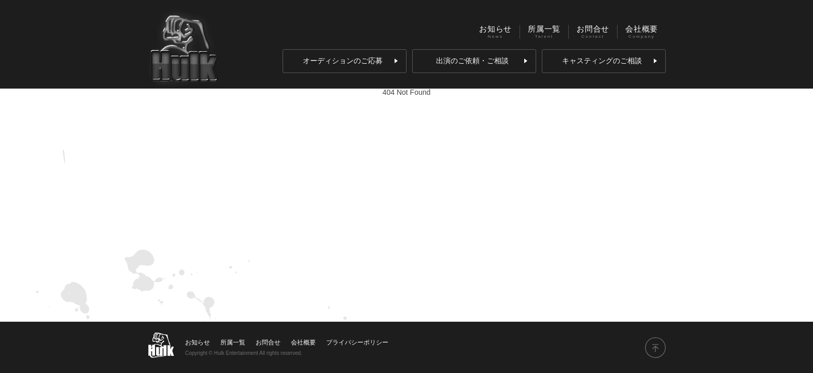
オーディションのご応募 (350, 61)
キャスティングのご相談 (609, 61)
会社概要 (641, 29)
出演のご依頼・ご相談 (481, 61)
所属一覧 (544, 29)
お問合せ (593, 29)
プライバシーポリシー (357, 342)
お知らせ (495, 29)
